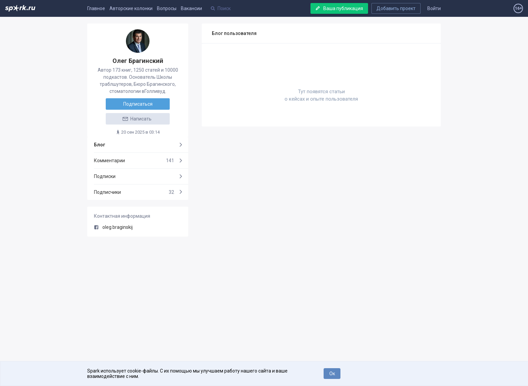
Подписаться (138, 104)
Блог (99, 144)
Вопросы (166, 8)
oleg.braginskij (113, 227)
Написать (137, 118)
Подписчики (134, 192)
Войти (434, 8)
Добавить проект (396, 8)
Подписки (105, 176)
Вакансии (191, 8)
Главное (96, 8)
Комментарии (134, 160)
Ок (332, 373)
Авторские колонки (131, 8)
